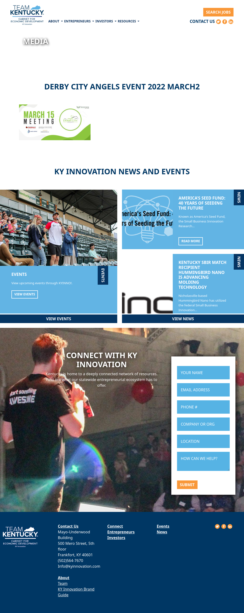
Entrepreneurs (121, 532)
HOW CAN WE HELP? (203, 461)
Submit (187, 484)
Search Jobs (218, 12)
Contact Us (202, 21)
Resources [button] (127, 21)
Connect (115, 526)
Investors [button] (105, 21)
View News (183, 318)
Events (163, 526)
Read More (190, 241)
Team (63, 583)
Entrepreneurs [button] (78, 21)
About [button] (54, 21)
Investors (116, 537)
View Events (24, 294)
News (162, 532)
